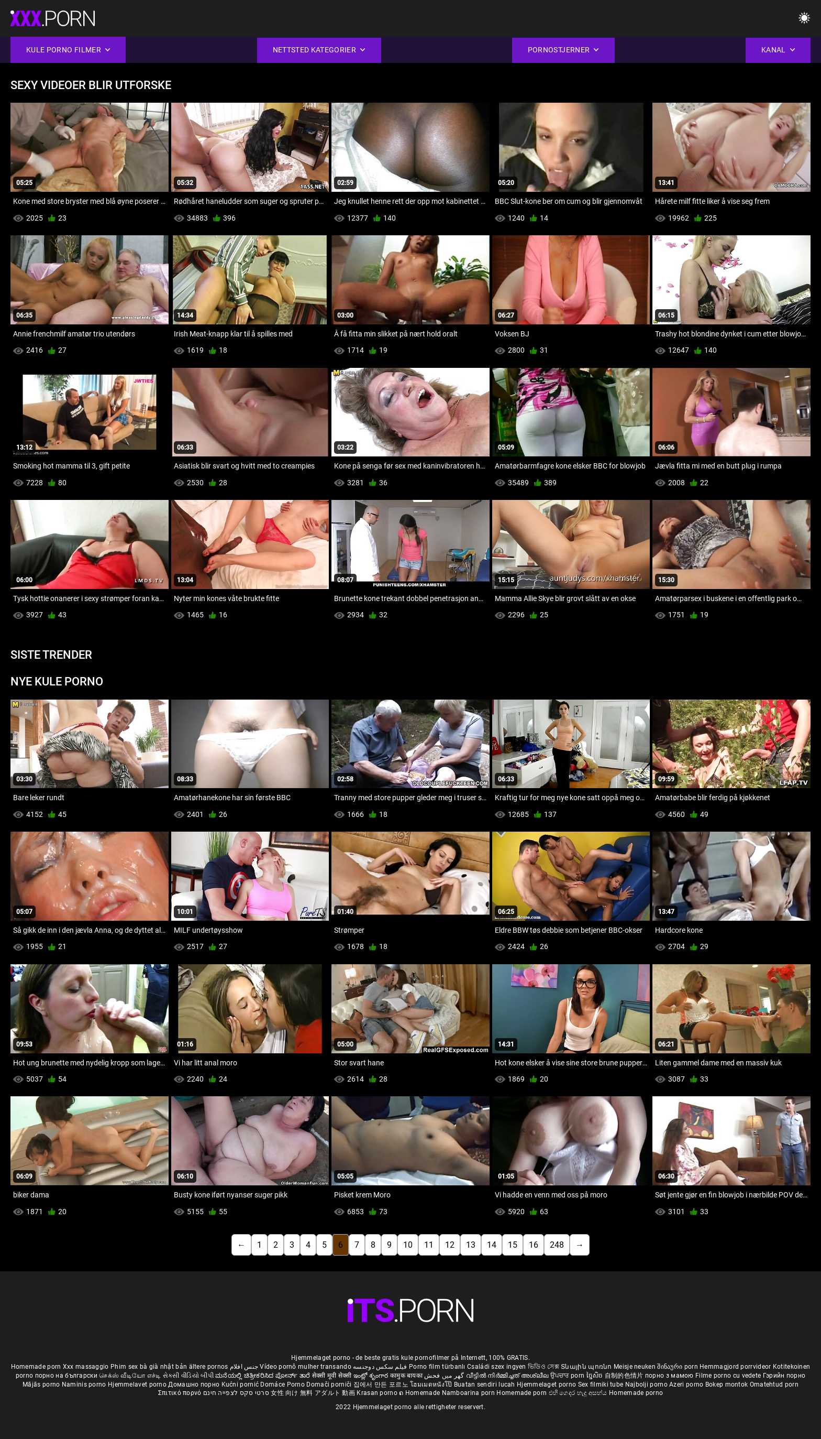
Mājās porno (42, 1384)
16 (533, 1245)
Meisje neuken (635, 1366)
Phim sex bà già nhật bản (148, 1366)
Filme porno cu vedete (728, 1375)
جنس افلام (244, 1366)
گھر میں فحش (445, 1375)
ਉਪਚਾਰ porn (568, 1375)
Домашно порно (194, 1384)
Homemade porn (37, 1366)
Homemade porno (636, 1393)
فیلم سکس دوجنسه (380, 1366)
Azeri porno (687, 1384)
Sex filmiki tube (601, 1384)
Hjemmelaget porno (547, 1384)
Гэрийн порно (784, 1375)
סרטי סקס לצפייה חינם (236, 1393)
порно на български (66, 1375)
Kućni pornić (241, 1384)
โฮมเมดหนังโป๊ (432, 1384)
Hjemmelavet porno (138, 1384)
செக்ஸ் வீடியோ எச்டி (130, 1375)
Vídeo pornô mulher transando (305, 1366)
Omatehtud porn (774, 1384)
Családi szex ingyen (496, 1366)
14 (491, 1245)
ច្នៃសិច (595, 1375)
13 (470, 1245)
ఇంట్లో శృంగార (371, 1375)
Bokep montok (726, 1384)
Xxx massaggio (86, 1366)
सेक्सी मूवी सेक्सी (332, 1375)
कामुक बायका (407, 1375)
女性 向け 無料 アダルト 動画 (313, 1393)
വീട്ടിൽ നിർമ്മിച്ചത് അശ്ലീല (508, 1375)
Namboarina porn (469, 1393)
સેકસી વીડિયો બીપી (188, 1375)
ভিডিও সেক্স (543, 1366)
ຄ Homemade (420, 1393)
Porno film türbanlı (437, 1366)
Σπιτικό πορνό (180, 1393)
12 (449, 1245)
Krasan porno (378, 1393)
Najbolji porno (646, 1384)
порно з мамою (669, 1375)
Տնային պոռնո (587, 1366)
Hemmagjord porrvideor (736, 1366)
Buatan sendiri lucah (485, 1384)
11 (429, 1245)
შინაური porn (678, 1366)
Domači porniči (329, 1384)
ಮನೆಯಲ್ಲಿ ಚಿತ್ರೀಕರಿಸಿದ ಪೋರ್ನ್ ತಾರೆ (263, 1375)
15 (512, 1245)
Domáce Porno (283, 1384)
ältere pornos (208, 1366)
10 (408, 1245)
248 (557, 1245)
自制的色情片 (625, 1375)
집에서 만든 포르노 (381, 1384)
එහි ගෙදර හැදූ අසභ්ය (579, 1393)
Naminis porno (85, 1384)
